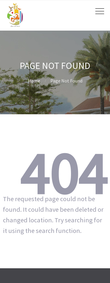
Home (34, 81)
